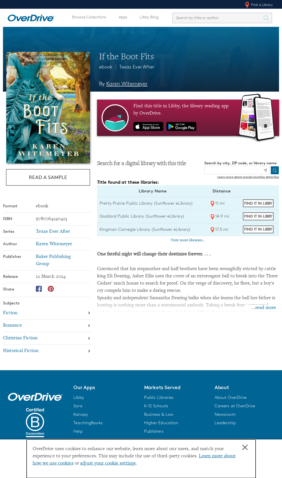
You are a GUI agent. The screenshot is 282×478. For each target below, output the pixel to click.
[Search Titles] (267, 18)
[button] (105, 387)
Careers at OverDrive (235, 405)
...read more (264, 307)
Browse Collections (89, 17)
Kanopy (80, 414)
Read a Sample (48, 177)
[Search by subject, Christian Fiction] (47, 338)
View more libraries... (188, 240)
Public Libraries (159, 397)
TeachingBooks (88, 422)
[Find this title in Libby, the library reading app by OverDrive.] (188, 118)
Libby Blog (149, 17)
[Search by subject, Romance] (47, 326)
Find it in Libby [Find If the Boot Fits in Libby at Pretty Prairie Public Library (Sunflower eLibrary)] (258, 203)
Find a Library (258, 5)
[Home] (31, 17)
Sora (77, 405)
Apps (123, 17)
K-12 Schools (156, 405)
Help (78, 431)
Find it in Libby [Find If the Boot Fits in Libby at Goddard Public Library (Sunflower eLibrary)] (258, 216)
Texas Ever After (136, 67)
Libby (78, 397)
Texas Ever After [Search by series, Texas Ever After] (53, 231)
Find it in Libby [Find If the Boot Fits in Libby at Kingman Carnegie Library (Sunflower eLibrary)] (258, 229)
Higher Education (161, 422)
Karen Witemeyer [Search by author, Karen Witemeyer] (127, 83)
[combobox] (218, 18)
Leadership (225, 422)
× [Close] (245, 447)
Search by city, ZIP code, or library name (240, 163)
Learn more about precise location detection (248, 177)
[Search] (275, 170)
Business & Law (159, 414)
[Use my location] (265, 170)
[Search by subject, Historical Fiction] (47, 351)
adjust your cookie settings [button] (108, 463)
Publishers (154, 431)
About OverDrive (231, 397)
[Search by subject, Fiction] (47, 313)
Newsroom (225, 414)
